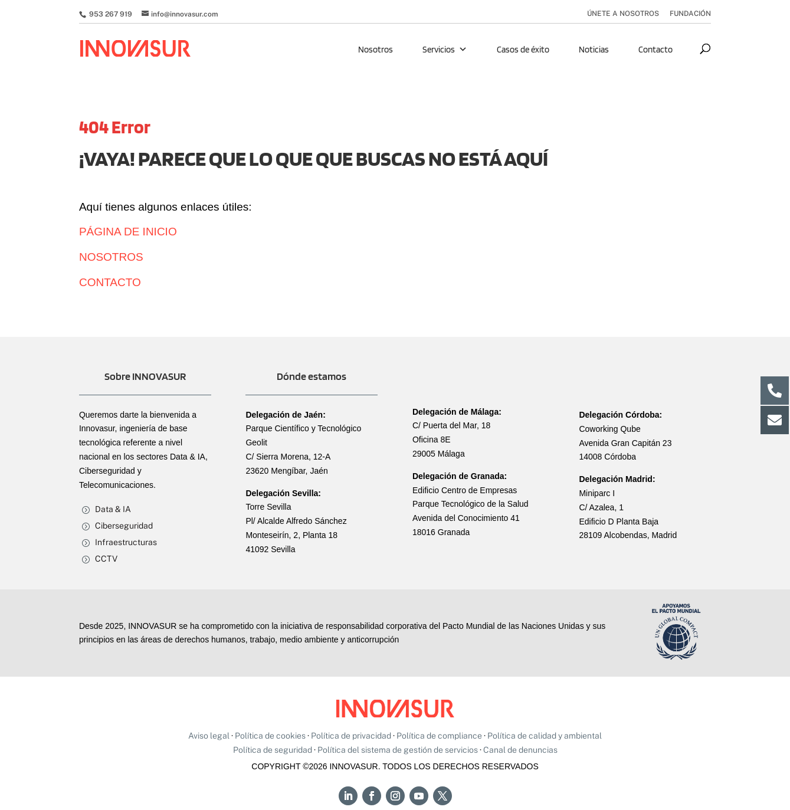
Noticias (594, 49)
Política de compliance (439, 735)
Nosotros (375, 49)
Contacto (655, 49)
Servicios (444, 49)
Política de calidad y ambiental (544, 735)
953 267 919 (109, 14)
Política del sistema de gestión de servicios (397, 750)
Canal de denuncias (520, 750)
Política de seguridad (272, 750)
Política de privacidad (351, 735)
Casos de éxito (523, 49)
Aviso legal (209, 735)
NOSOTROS (111, 257)
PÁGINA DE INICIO (128, 231)
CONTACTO (110, 282)
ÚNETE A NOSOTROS (623, 14)
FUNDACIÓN (690, 14)
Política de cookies (270, 735)
